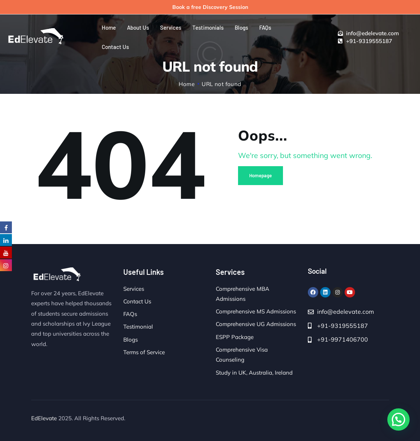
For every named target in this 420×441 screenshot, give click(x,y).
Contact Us (137, 301)
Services (133, 288)
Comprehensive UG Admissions (256, 324)
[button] (398, 419)
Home (187, 84)
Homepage (260, 175)
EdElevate (44, 418)
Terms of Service (144, 352)
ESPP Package (235, 336)
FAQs (130, 313)
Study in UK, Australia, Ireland (254, 372)
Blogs (130, 339)
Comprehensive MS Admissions (256, 311)
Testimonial (138, 326)
